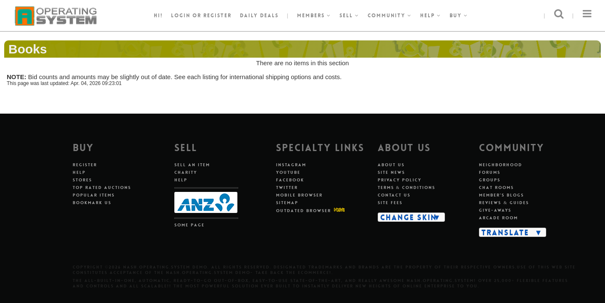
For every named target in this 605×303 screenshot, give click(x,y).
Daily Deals (259, 15)
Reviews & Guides (504, 202)
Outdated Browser (303, 210)
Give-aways (495, 210)
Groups (489, 180)
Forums (489, 172)
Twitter (287, 187)
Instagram (291, 164)
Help (430, 15)
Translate (505, 232)
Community (390, 15)
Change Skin (408, 217)
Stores (82, 180)
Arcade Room (498, 218)
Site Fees (390, 202)
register (217, 15)
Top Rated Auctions (102, 187)
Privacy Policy (399, 180)
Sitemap (287, 202)
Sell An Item (192, 164)
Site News (391, 172)
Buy (459, 15)
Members (314, 15)
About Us (391, 164)
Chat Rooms (496, 187)
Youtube (288, 172)
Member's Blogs (501, 195)
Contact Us (394, 195)
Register (85, 164)
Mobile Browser (299, 195)
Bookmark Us (92, 202)
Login (180, 15)
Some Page (189, 225)
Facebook (290, 180)
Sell (349, 15)
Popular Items (94, 195)
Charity (185, 172)
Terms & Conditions (407, 187)
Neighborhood (500, 164)
